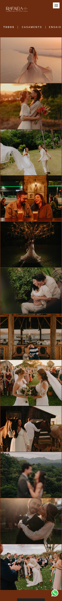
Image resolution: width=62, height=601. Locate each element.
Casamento (32, 27)
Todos (8, 27)
